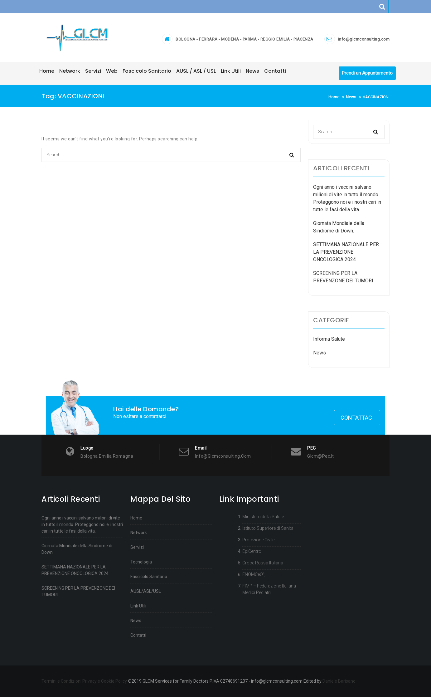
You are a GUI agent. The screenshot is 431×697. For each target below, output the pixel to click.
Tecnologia (141, 561)
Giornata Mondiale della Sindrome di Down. (76, 549)
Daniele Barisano (339, 681)
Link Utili (138, 605)
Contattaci (357, 418)
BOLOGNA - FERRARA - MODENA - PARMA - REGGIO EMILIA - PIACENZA (244, 39)
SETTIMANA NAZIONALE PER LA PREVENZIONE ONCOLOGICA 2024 (346, 252)
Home (136, 517)
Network (138, 532)
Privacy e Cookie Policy (104, 681)
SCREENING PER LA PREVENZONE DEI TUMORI (78, 591)
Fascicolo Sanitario (148, 576)
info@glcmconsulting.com (364, 39)
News (319, 353)
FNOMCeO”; (253, 574)
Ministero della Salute (263, 516)
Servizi (137, 547)
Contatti (138, 635)
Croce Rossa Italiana (262, 562)
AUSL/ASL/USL (145, 591)
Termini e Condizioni (61, 681)
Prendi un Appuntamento (367, 73)
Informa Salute (329, 339)
